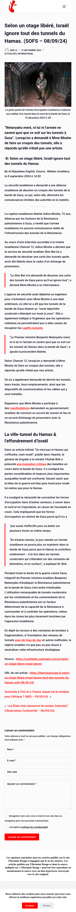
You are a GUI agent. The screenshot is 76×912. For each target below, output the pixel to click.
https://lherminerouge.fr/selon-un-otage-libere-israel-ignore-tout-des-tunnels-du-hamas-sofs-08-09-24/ (37, 677)
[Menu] (64, 6)
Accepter (29, 905)
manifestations (20, 408)
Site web (12, 771)
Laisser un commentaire (22, 837)
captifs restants (32, 328)
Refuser (47, 905)
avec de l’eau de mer (28, 640)
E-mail (11, 761)
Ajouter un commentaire (22, 784)
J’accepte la (28, 827)
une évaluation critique (31, 464)
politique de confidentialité (34, 827)
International (25, 54)
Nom (11, 749)
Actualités (11, 54)
